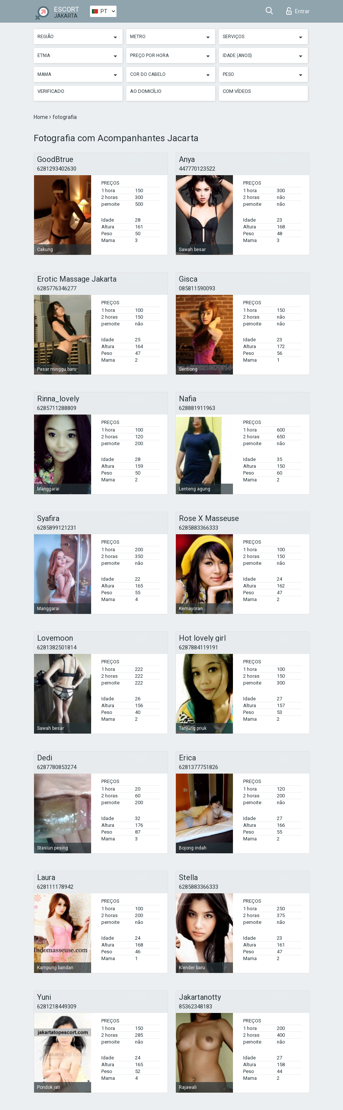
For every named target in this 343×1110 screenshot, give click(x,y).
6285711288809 (56, 408)
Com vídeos (237, 91)
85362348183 (195, 1006)
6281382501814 (56, 647)
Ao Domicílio (145, 91)
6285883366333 (198, 527)
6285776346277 (56, 288)
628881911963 (197, 408)
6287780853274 (56, 767)
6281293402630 (56, 168)
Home (41, 117)
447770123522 (197, 168)
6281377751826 (198, 767)
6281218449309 (56, 1006)
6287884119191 (198, 647)
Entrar (298, 11)
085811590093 (197, 288)
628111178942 (55, 886)
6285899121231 (56, 527)
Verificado (50, 91)
